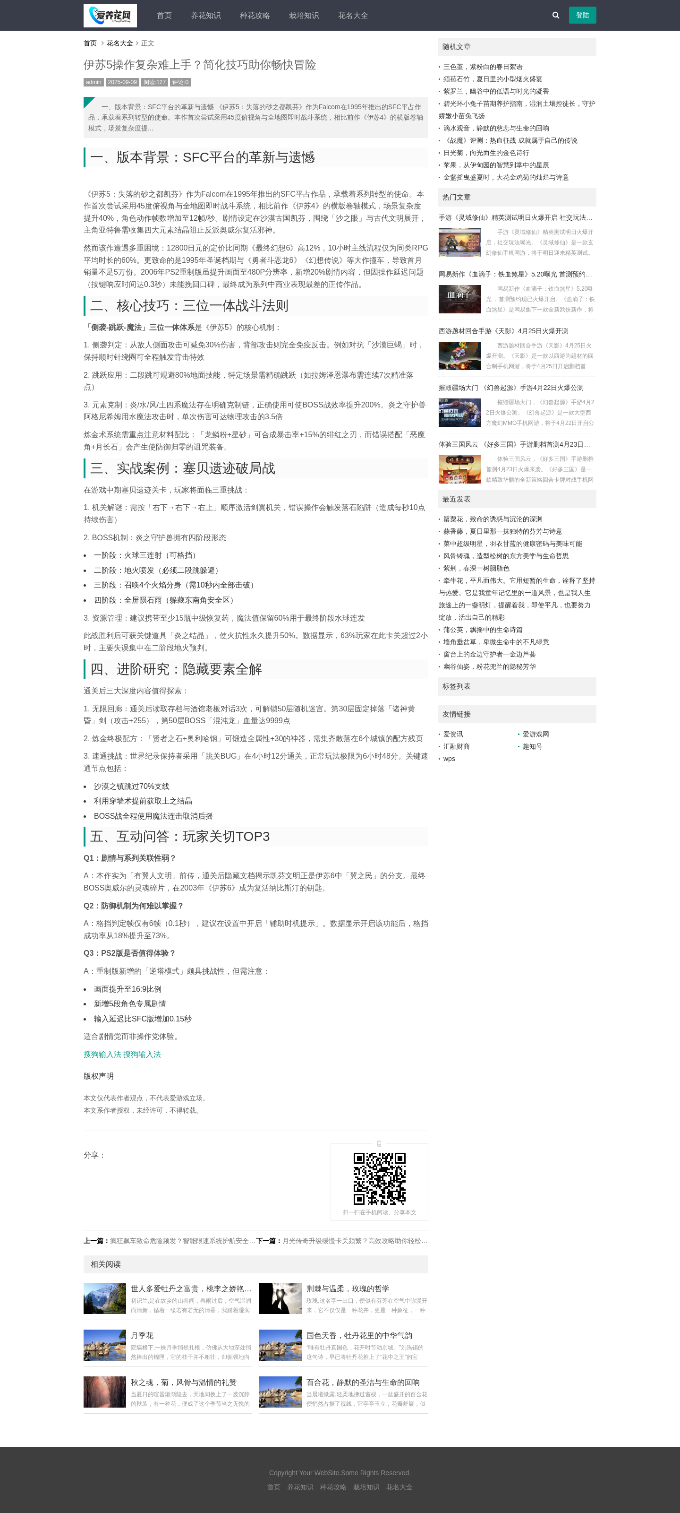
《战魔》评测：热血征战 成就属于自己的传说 (510, 140)
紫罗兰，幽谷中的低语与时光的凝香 (496, 91)
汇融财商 (456, 746)
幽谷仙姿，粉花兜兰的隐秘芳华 (489, 666)
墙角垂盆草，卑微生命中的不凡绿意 (496, 642)
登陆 (582, 15)
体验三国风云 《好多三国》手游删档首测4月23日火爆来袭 (524, 444)
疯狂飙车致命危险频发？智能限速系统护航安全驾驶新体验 (196, 1241)
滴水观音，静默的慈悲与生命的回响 (496, 128)
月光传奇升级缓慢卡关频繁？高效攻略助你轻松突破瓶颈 (365, 1241)
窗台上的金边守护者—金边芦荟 (489, 654)
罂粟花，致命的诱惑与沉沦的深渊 (493, 519)
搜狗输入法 (102, 1054)
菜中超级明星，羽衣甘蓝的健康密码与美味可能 (512, 543)
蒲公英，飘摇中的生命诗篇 (483, 629)
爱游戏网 (536, 734)
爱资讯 (453, 734)
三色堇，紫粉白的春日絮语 (483, 66)
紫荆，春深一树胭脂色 (476, 568)
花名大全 (353, 15)
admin (94, 82)
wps (449, 758)
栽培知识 (304, 15)
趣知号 (533, 746)
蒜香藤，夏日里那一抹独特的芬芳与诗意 (502, 531)
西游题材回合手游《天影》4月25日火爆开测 (504, 331)
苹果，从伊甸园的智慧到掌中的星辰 (496, 165)
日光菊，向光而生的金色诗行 (486, 152)
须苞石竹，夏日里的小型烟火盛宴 (493, 79)
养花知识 (206, 15)
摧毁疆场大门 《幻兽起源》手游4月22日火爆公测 (511, 387)
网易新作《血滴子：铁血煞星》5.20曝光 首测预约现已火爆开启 (532, 274)
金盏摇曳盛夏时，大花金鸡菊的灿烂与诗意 (506, 177)
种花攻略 (255, 15)
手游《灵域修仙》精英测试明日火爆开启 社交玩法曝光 (519, 217)
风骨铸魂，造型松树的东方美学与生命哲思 (506, 556)
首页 (164, 15)
